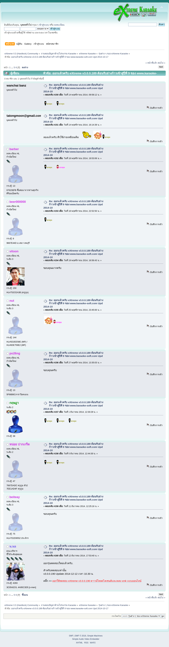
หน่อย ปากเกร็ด (19, 444)
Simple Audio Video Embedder (85, 639)
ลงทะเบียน (59, 25)
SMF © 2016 (80, 636)
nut (11, 300)
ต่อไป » (161, 63)
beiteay (14, 497)
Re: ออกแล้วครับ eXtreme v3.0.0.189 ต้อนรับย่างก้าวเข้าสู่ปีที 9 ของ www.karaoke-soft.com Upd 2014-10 (73, 88)
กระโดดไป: (116, 616)
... (12, 67)
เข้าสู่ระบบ (44, 25)
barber (14, 149)
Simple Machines (95, 636)
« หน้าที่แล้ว (151, 63)
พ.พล (12, 546)
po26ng (14, 353)
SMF (71, 636)
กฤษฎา (14, 403)
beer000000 (17, 201)
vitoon (13, 251)
